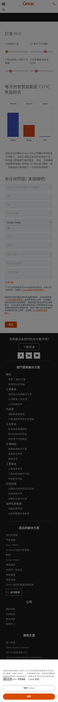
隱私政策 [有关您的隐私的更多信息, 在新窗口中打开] (7, 679)
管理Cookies (29, 688)
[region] (29, 680)
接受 (29, 696)
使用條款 (21, 679)
